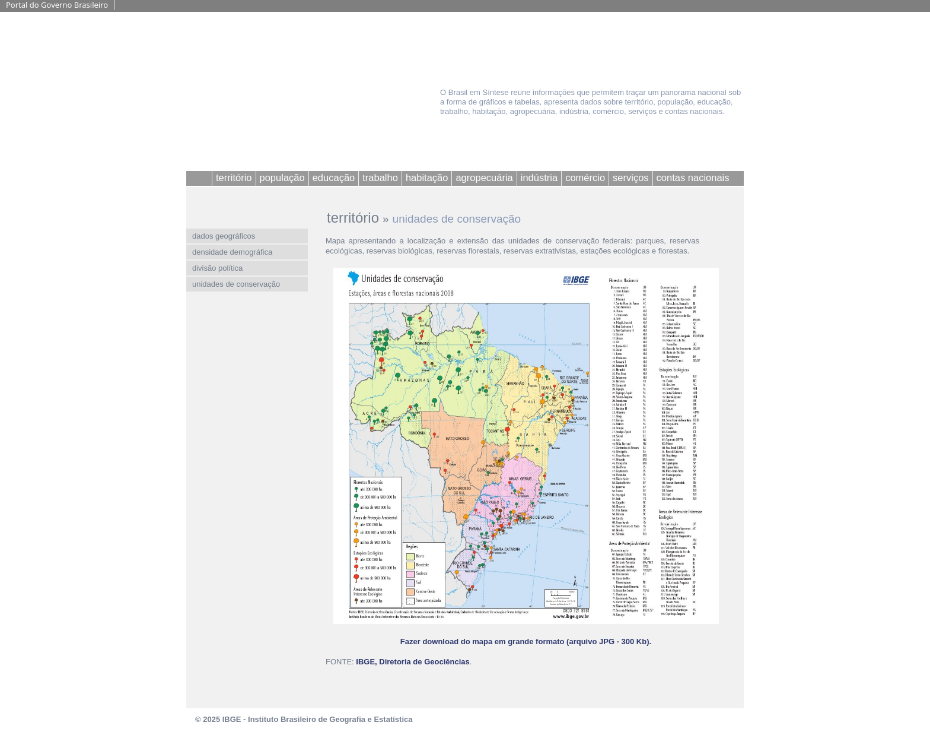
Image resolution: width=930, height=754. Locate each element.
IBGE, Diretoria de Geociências (412, 661)
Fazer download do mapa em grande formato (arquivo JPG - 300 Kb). (525, 641)
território (353, 218)
